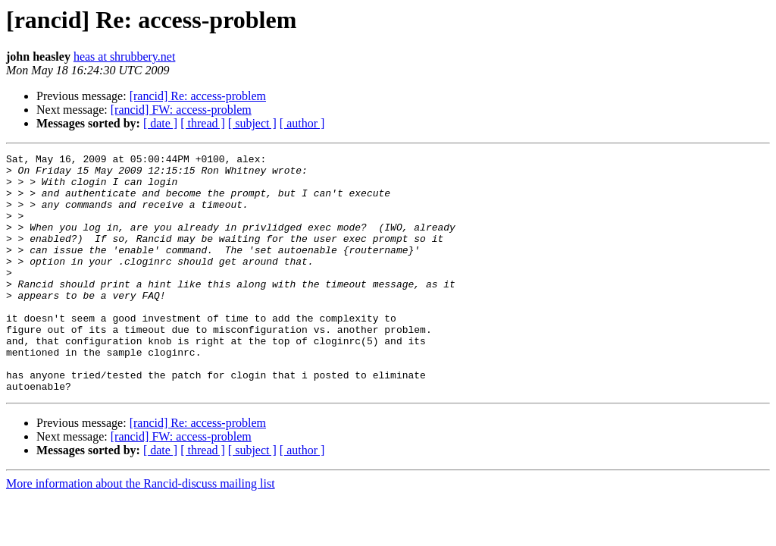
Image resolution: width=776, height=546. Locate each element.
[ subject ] (252, 123)
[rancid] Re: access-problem (198, 95)
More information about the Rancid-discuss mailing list (140, 531)
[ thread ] (202, 123)
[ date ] (160, 123)
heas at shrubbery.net (124, 56)
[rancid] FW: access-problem (181, 109)
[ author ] (302, 123)
